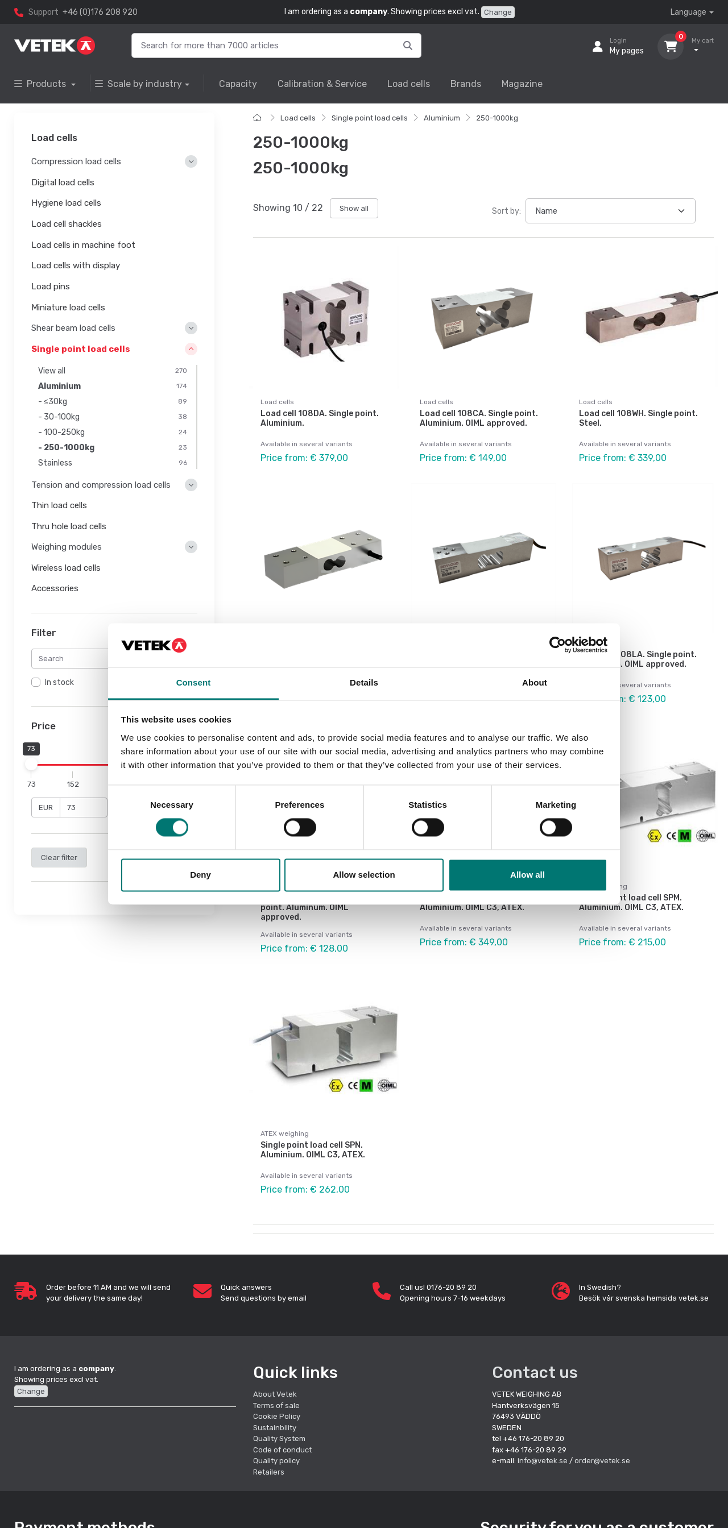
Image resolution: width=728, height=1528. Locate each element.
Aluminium (442, 118)
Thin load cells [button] (59, 505)
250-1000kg (497, 118)
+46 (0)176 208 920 (100, 12)
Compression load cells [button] (76, 162)
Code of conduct (282, 1450)
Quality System (279, 1438)
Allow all (527, 874)
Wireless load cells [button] (66, 568)
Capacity (238, 83)
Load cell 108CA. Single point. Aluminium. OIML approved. (479, 418)
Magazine (522, 83)
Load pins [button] (50, 286)
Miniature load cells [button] (68, 307)
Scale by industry (138, 83)
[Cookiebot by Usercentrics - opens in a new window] (557, 645)
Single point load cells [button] (80, 349)
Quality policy (276, 1460)
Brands (465, 83)
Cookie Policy (276, 1416)
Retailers (268, 1472)
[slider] (31, 764)
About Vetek (275, 1394)
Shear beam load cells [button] (73, 328)
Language (688, 12)
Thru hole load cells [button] (68, 526)
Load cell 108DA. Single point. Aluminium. (319, 418)
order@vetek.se (602, 1460)
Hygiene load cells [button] (66, 203)
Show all (354, 208)
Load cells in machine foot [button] (83, 245)
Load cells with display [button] (75, 266)
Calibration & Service (322, 83)
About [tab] (534, 682)
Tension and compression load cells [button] (101, 485)
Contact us (535, 1372)
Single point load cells (370, 118)
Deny (200, 874)
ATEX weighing (603, 886)
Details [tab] (364, 682)
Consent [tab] (193, 682)
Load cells (408, 83)
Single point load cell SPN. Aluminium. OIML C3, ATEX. (312, 1150)
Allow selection (364, 874)
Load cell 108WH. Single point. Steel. (638, 418)
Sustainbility (275, 1427)
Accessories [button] (54, 589)
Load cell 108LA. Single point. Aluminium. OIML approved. (638, 659)
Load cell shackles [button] (66, 224)
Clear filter (59, 857)
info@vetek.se (543, 1460)
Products (41, 83)
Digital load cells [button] (62, 182)
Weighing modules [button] (66, 547)
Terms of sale (276, 1405)
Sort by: (506, 211)
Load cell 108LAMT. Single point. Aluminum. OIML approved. (312, 907)
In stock (59, 683)
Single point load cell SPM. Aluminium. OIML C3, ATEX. (631, 902)
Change (498, 12)
